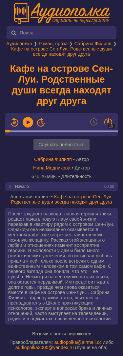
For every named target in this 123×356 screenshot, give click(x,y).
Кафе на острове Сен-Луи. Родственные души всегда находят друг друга (61, 51)
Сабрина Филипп (93, 43)
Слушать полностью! (61, 144)
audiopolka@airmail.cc (78, 342)
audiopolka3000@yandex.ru (44, 347)
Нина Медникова (51, 167)
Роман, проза (53, 43)
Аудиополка (19, 43)
